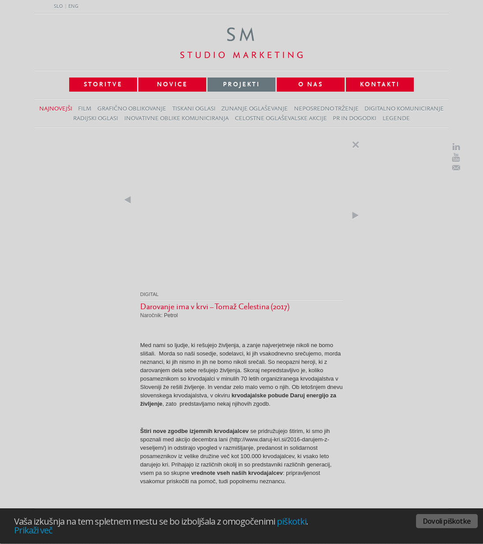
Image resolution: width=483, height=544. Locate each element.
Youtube (456, 158)
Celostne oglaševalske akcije (281, 118)
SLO (58, 7)
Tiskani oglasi (193, 109)
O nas (310, 85)
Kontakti (380, 85)
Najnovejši (55, 109)
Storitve (103, 85)
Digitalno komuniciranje (404, 109)
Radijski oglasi (95, 118)
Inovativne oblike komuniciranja (176, 118)
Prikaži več (33, 530)
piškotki (291, 521)
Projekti (241, 85)
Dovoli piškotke (447, 521)
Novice (172, 85)
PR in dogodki (354, 118)
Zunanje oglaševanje (254, 109)
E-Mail (456, 168)
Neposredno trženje (326, 109)
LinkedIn (456, 147)
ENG (73, 7)
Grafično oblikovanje (131, 109)
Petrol (171, 315)
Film (84, 109)
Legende (396, 118)
